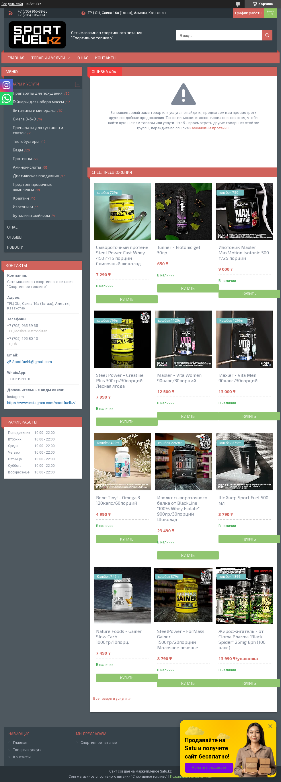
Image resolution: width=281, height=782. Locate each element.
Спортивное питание (99, 742)
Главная (16, 57)
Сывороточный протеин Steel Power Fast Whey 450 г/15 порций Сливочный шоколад (122, 255)
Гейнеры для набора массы (38, 101)
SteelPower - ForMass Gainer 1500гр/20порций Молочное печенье (180, 639)
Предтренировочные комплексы (32, 187)
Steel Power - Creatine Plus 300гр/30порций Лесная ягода (120, 380)
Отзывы (14, 237)
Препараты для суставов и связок (38, 130)
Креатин (21, 198)
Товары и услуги (48, 57)
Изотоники (23, 206)
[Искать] (267, 35)
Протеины (22, 158)
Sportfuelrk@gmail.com (32, 362)
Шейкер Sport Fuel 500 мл (243, 500)
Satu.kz (166, 771)
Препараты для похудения (38, 93)
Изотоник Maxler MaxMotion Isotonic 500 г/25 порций (243, 252)
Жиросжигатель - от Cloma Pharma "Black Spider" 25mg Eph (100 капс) (242, 639)
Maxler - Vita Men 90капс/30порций (237, 377)
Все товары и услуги (110, 698)
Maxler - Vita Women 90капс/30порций (179, 377)
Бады (18, 149)
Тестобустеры (26, 141)
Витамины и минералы (34, 110)
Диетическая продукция (36, 175)
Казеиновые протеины (209, 128)
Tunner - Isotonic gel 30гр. (178, 249)
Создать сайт (12, 4)
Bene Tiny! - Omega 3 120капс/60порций (118, 500)
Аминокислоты (27, 167)
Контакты (105, 57)
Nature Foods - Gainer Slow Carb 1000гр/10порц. (119, 636)
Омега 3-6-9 (24, 118)
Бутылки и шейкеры (31, 215)
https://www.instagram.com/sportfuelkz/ (41, 403)
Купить (127, 299)
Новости (15, 247)
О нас (82, 57)
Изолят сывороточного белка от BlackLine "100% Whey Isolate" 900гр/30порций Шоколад (182, 508)
